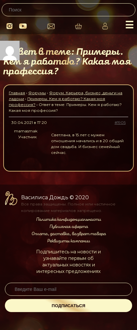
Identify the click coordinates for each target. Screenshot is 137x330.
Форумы (37, 92)
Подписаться (68, 305)
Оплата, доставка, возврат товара (69, 234)
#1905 (120, 122)
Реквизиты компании (68, 241)
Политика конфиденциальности (68, 219)
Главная (17, 92)
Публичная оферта (68, 226)
